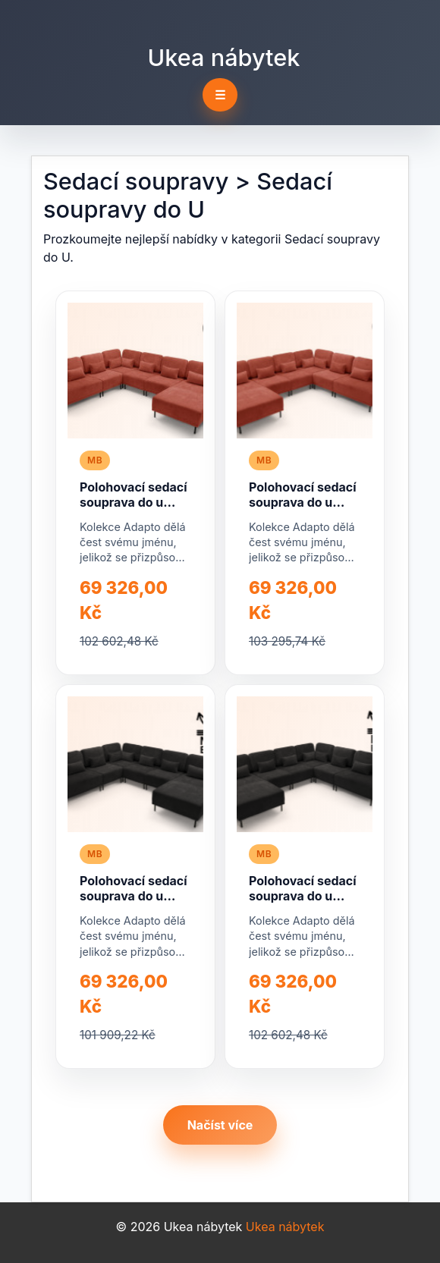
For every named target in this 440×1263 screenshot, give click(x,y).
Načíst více (220, 1125)
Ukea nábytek (224, 57)
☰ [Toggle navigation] (220, 94)
